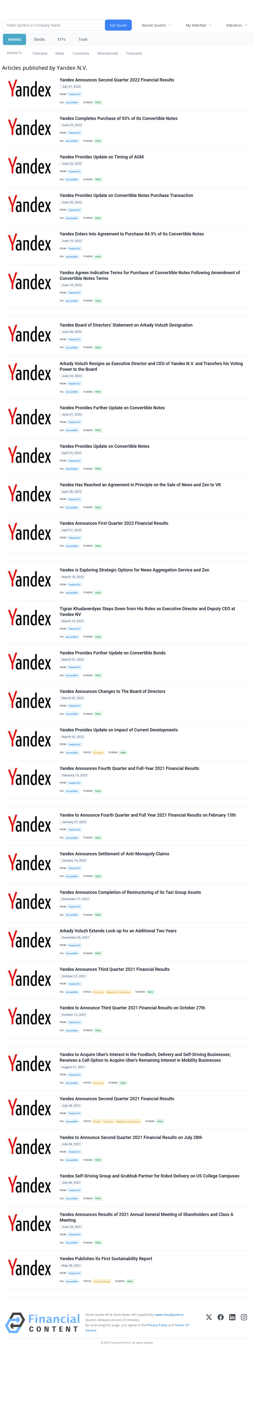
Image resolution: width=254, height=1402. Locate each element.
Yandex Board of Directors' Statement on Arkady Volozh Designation (126, 335)
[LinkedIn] (232, 1372)
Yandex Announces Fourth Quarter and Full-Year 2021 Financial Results (130, 796)
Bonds (98, 1163)
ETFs (61, 39)
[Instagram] (244, 1372)
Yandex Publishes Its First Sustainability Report (106, 1306)
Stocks (39, 39)
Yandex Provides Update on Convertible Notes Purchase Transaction (126, 200)
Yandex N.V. (75, 94)
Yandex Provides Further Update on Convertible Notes (112, 420)
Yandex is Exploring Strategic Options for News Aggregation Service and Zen (135, 590)
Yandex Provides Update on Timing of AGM (102, 160)
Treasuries (134, 53)
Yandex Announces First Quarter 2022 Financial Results (114, 541)
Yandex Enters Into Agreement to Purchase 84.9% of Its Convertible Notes (132, 240)
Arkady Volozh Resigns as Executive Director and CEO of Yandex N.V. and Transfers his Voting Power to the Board (151, 378)
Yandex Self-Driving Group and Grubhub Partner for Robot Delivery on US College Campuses (150, 1220)
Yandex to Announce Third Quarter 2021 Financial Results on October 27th (132, 1045)
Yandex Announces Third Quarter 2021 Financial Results (115, 1005)
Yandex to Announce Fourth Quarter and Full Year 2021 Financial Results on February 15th (148, 845)
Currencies (80, 53)
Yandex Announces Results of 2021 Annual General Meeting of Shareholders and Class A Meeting (147, 1263)
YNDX (99, 103)
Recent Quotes (154, 25)
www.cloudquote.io (169, 1364)
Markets (14, 39)
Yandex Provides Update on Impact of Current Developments (119, 756)
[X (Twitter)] (209, 1372)
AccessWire (72, 103)
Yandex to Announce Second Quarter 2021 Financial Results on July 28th (131, 1180)
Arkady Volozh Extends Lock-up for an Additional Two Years (118, 965)
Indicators (234, 25)
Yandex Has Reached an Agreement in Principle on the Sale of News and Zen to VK (140, 501)
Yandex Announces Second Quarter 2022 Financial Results (117, 80)
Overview (39, 53)
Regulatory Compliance (121, 1028)
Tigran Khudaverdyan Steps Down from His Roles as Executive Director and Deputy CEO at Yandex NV (147, 633)
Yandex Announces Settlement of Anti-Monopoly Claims (115, 885)
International (107, 53)
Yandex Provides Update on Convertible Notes (105, 460)
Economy (100, 779)
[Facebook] (221, 1372)
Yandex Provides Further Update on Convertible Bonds (113, 676)
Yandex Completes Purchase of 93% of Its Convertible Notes (119, 120)
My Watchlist (196, 25)
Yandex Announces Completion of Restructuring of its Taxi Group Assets (130, 925)
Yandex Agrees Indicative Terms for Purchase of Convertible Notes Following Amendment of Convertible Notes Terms (150, 283)
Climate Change (103, 1329)
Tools (83, 39)
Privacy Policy (157, 1374)
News (59, 53)
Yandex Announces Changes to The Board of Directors (113, 716)
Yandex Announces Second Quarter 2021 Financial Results (117, 1140)
